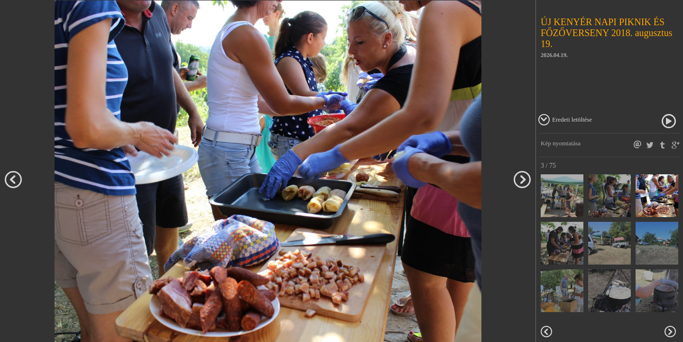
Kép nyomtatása (561, 143)
